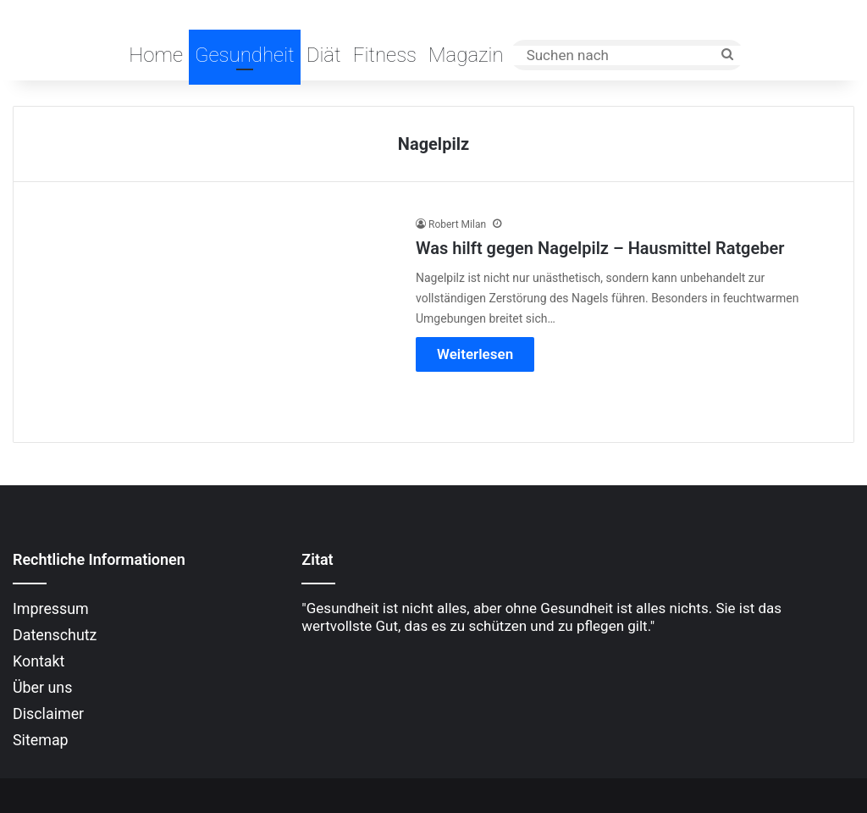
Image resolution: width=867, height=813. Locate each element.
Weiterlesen (475, 354)
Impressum (51, 608)
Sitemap (41, 740)
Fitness (385, 55)
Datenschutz (55, 635)
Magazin (466, 55)
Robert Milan (457, 224)
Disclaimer (48, 713)
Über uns (42, 687)
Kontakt (38, 661)
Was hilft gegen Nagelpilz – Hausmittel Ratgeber (600, 248)
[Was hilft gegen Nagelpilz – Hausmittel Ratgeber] (217, 316)
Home (156, 55)
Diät (323, 55)
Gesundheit (245, 55)
